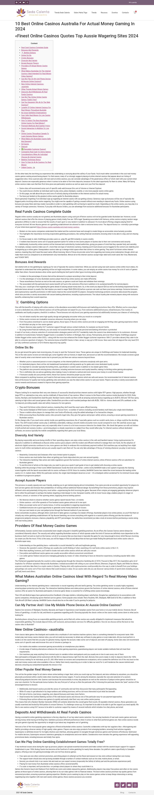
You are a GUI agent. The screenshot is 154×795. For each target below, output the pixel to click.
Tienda (94, 13)
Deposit (24, 147)
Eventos (115, 13)
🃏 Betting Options (28, 53)
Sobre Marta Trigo (80, 13)
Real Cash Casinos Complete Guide (34, 48)
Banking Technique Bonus (31, 160)
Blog (122, 793)
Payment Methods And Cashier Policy (35, 126)
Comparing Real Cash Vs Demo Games (36, 152)
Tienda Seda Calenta (62, 13)
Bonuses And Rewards (30, 50)
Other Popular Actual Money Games (34, 89)
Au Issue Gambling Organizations (33, 113)
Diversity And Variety (29, 61)
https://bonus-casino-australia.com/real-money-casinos (58, 227)
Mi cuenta (133, 2)
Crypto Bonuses (27, 58)
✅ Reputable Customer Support (33, 149)
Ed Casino (25, 144)
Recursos (104, 13)
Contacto (125, 13)
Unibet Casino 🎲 (28, 167)
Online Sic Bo (26, 55)
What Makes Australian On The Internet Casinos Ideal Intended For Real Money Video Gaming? (36, 73)
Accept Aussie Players (30, 63)
